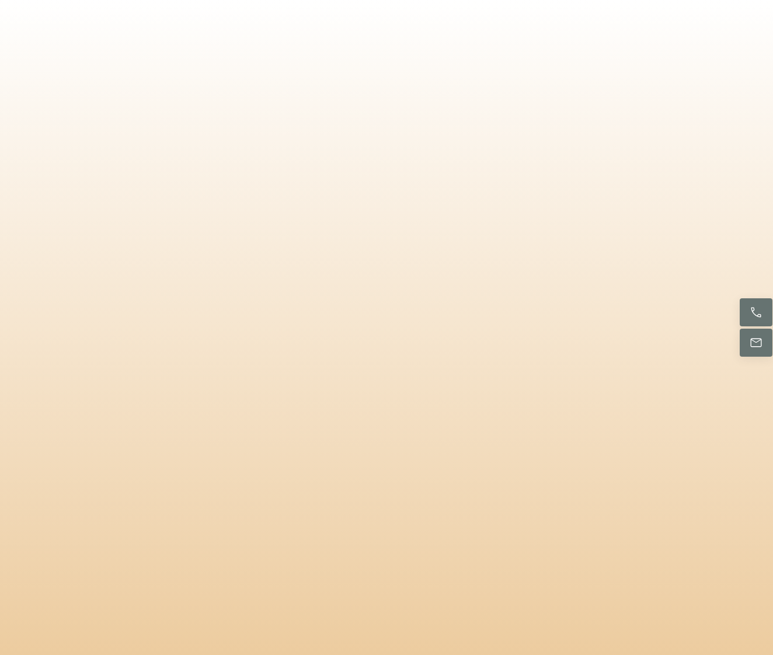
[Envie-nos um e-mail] (756, 343)
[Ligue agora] (756, 312)
